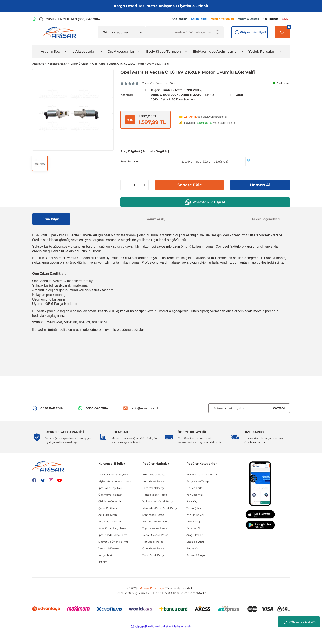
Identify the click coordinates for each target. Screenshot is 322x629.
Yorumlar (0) (155, 218)
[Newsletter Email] (249, 408)
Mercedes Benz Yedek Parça (160, 507)
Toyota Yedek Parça (154, 528)
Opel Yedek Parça (153, 548)
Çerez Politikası (107, 507)
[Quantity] (134, 185)
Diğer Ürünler (161, 90)
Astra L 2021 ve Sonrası (177, 99)
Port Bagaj (193, 521)
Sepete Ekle (189, 184)
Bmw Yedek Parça (153, 474)
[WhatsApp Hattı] (34, 19)
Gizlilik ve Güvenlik (109, 501)
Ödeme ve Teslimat (110, 494)
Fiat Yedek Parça (152, 541)
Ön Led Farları (195, 487)
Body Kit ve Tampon (199, 481)
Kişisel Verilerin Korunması (114, 481)
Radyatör (192, 548)
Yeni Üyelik (260, 32)
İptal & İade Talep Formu (113, 534)
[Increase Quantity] (144, 185)
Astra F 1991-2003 (188, 90)
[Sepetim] (282, 32)
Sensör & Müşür (196, 554)
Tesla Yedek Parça (153, 554)
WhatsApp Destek (299, 621)
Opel (239, 94)
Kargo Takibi (106, 554)
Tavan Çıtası (193, 507)
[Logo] (60, 32)
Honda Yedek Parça (154, 494)
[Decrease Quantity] (125, 185)
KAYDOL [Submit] (279, 408)
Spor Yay (191, 501)
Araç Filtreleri (194, 534)
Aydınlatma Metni (109, 521)
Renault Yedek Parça (155, 534)
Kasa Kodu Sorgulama (112, 528)
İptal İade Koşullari (110, 487)
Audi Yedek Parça (153, 481)
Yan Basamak (194, 494)
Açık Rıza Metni (107, 514)
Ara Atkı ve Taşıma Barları (202, 474)
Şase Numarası (129, 161)
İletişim (103, 561)
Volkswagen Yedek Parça (158, 501)
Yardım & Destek (108, 548)
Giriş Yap (245, 32)
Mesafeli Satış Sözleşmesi (113, 474)
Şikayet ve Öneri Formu (113, 541)
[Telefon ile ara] (69, 19)
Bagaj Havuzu (195, 541)
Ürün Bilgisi (51, 218)
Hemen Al (260, 184)
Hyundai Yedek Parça (155, 521)
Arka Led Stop (195, 528)
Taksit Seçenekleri (266, 218)
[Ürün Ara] (184, 32)
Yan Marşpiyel (195, 514)
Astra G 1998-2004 (165, 94)
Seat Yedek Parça (153, 514)
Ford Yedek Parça (153, 487)
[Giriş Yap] (236, 32)
